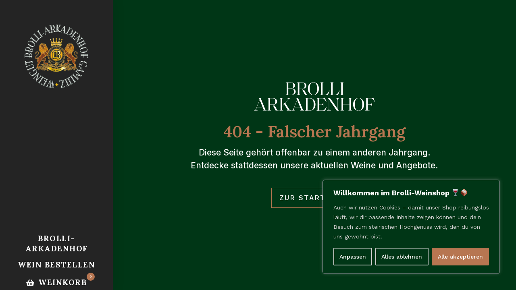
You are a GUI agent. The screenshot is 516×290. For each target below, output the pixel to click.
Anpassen (352, 256)
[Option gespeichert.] (56, 283)
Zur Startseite (314, 198)
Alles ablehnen (401, 256)
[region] (411, 227)
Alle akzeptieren (460, 256)
